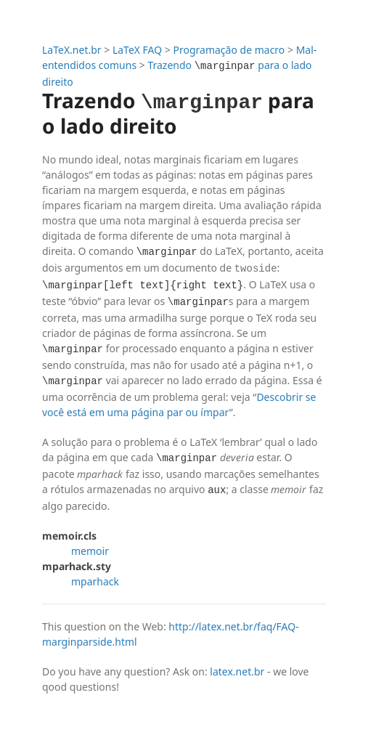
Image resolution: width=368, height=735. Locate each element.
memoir (90, 549)
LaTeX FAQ (137, 50)
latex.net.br (237, 670)
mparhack (95, 580)
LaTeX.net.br (72, 50)
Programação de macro (229, 50)
